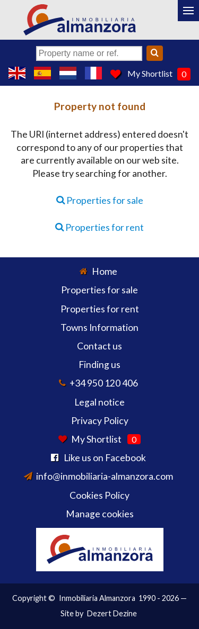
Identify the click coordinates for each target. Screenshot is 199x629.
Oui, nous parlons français (93, 73)
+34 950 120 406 (104, 383)
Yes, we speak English (16, 73)
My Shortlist (149, 73)
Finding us (99, 364)
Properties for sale (99, 200)
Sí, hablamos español (42, 73)
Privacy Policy (99, 420)
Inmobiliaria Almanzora (97, 598)
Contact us (99, 346)
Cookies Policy (99, 495)
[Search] (154, 53)
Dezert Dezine (112, 613)
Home (104, 271)
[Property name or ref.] (89, 53)
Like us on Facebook (105, 457)
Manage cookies (100, 513)
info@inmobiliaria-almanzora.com (104, 476)
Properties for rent (99, 227)
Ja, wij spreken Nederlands (67, 73)
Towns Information (99, 327)
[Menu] (188, 10)
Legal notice (99, 402)
